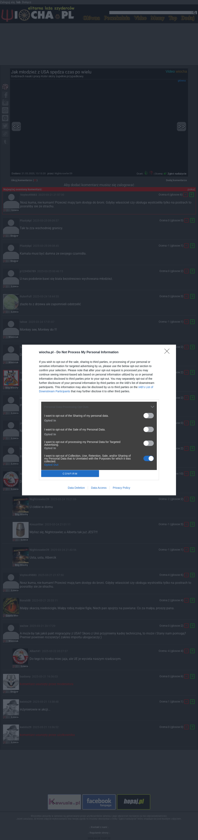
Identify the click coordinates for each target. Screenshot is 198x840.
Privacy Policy (121, 487)
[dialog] (99, 420)
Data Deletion (76, 487)
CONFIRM (70, 473)
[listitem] (99, 407)
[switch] (148, 415)
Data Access (99, 487)
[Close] (168, 352)
